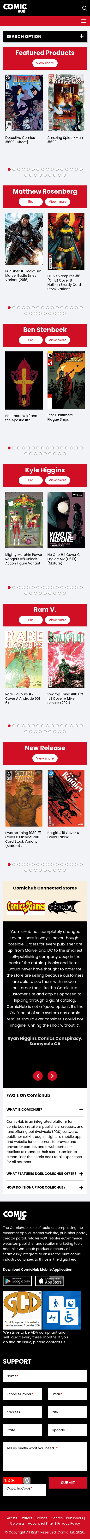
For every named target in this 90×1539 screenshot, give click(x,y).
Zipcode (58, 1430)
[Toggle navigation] (83, 21)
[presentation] (45, 63)
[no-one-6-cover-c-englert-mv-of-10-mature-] (66, 520)
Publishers (74, 1518)
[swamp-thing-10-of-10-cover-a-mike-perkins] (66, 659)
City (55, 1412)
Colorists (17, 1523)
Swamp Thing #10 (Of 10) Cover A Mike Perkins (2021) (66, 698)
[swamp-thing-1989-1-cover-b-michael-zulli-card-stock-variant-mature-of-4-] (24, 798)
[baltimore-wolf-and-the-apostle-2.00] (24, 380)
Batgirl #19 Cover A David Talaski (63, 835)
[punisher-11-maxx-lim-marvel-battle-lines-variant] (24, 239)
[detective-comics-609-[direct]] (24, 102)
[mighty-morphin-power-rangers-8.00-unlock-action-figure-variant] (24, 520)
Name (12, 1376)
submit (68, 1482)
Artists (12, 1518)
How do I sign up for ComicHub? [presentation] (36, 1187)
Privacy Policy (68, 1523)
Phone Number (19, 1394)
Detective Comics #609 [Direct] (20, 139)
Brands (41, 1518)
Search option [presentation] (24, 36)
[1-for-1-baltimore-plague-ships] (66, 380)
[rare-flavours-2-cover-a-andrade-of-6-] (24, 659)
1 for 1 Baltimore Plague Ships (60, 417)
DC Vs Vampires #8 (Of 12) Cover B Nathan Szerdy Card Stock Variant (64, 282)
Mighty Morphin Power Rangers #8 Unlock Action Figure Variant (23, 558)
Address (13, 1412)
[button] (9, 169)
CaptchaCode (19, 1488)
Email (57, 1394)
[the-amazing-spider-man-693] (66, 102)
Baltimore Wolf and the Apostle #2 (21, 418)
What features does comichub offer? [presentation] (41, 1173)
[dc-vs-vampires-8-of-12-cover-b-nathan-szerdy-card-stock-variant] (66, 241)
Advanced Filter (41, 1523)
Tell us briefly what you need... (32, 1448)
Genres (57, 1518)
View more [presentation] (45, 63)
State (10, 1430)
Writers (26, 1518)
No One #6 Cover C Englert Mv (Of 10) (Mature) (64, 558)
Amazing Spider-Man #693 (65, 139)
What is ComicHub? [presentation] (24, 1109)
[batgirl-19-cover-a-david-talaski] (66, 798)
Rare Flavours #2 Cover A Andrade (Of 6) (22, 698)
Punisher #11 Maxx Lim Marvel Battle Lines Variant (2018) (23, 275)
